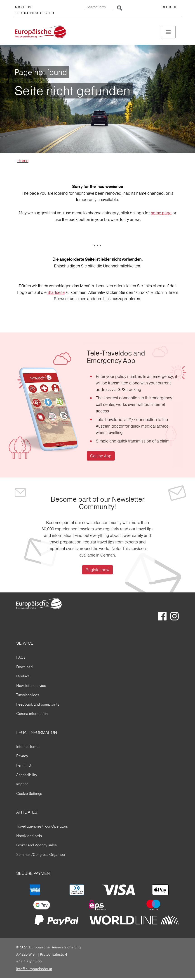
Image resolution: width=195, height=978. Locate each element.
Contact (22, 676)
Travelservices (27, 695)
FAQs (20, 657)
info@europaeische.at (34, 968)
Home (22, 160)
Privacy (22, 755)
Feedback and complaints (37, 704)
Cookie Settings (29, 793)
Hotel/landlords (29, 835)
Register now (97, 569)
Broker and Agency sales (36, 845)
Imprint (22, 784)
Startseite (56, 292)
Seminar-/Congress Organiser (40, 854)
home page (161, 212)
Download (24, 666)
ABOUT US (23, 7)
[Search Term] (99, 7)
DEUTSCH (169, 7)
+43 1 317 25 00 (29, 961)
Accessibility (26, 774)
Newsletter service (31, 685)
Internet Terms (27, 746)
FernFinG (23, 765)
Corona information (32, 713)
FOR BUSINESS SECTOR (34, 13)
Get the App (100, 456)
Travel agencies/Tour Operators (42, 826)
